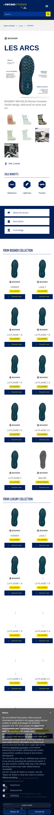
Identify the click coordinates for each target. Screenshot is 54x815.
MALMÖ (42, 478)
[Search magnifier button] (48, 14)
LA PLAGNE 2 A (42, 382)
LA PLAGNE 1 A (14, 335)
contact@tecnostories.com (13, 781)
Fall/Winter (14, 291)
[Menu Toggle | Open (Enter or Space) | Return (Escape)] (46, 6)
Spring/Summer (42, 482)
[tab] (27, 212)
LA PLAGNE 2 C (14, 430)
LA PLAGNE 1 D (14, 382)
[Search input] (25, 14)
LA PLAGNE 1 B (42, 335)
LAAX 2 (42, 287)
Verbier (14, 287)
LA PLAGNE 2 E (42, 430)
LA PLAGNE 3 (14, 478)
